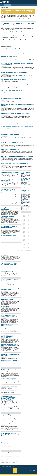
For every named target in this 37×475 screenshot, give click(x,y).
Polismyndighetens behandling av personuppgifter (7, 217)
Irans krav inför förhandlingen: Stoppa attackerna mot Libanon (17, 156)
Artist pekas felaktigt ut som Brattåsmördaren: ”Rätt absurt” (9, 316)
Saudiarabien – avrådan (7, 299)
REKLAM (24, 250)
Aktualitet (11, 466)
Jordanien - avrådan (5, 306)
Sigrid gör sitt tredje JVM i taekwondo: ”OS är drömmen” (15, 113)
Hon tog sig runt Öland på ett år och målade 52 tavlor (14, 32)
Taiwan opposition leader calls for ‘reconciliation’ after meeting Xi (7, 271)
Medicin (3, 277)
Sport (2, 242)
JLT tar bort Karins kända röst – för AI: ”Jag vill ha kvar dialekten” (17, 24)
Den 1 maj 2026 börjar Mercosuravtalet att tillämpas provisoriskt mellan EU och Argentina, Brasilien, (8, 398)
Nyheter (8, 5)
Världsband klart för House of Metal (10, 134)
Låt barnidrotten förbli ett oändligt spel (11, 98)
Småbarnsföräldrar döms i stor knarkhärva (12, 48)
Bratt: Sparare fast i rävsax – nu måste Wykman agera (9, 227)
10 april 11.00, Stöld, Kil (25, 184)
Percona (34, 470)
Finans (2, 368)
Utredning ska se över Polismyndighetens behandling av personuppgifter (9, 208)
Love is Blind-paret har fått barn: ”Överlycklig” (13, 90)
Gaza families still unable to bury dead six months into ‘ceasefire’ (9, 264)
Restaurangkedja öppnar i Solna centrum (9, 453)
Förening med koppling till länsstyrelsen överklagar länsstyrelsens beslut (7, 336)
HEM (2, 5)
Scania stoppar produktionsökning (10, 149)
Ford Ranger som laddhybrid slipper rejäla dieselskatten (10, 355)
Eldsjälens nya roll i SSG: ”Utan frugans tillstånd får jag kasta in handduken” (17, 105)
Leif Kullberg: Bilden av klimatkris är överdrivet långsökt (15, 84)
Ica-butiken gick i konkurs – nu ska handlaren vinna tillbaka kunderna (10, 415)
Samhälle (28, 5)
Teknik (2, 352)
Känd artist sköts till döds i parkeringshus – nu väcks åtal (10, 199)
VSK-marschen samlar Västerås (9, 56)
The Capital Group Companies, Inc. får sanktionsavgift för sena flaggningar (8, 379)
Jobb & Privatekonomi (6, 224)
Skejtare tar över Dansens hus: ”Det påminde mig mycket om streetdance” (10, 325)
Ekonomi (14, 5)
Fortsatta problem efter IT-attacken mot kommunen (14, 72)
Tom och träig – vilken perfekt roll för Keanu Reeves (14, 163)
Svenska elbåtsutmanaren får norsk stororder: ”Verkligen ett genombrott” (10, 361)
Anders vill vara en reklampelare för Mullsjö (12, 142)
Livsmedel (3, 431)
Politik (3, 261)
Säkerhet (21, 5)
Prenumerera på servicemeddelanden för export (10, 406)
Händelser (24, 170)
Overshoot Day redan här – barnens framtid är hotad (14, 120)
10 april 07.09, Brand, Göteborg (25, 191)
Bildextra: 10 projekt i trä (5, 459)
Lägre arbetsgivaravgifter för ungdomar (8, 390)
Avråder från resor (6, 297)
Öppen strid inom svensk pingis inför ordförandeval (9, 244)
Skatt (2, 384)
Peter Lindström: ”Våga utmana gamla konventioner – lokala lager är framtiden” (9, 423)
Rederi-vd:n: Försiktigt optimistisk (10, 172)
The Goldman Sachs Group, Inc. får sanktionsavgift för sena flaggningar (10, 370)
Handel (3, 412)
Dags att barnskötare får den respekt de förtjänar (13, 79)
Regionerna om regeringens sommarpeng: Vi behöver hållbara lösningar (10, 289)
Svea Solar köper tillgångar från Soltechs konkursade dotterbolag (9, 180)
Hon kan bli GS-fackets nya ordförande (8, 235)
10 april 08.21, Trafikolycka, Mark (24, 205)
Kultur (3, 313)
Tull (2, 394)
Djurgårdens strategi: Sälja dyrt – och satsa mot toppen (10, 253)
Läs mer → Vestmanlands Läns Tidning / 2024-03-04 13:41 (25, 18)
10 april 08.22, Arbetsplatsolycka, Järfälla (24, 199)
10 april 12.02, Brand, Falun (25, 173)
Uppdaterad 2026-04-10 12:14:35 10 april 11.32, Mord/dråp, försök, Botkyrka (25, 179)
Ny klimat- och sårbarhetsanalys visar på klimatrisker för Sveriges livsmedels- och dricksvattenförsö (9, 443)
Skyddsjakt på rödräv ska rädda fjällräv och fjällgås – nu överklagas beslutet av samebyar (10, 345)
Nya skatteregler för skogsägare (9, 386)
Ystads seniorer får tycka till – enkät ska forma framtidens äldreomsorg (16, 40)
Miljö (2, 333)
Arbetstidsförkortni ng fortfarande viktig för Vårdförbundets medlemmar (9, 281)
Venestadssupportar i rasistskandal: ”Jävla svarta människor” (17, 126)
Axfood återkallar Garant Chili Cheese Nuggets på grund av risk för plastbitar (10, 435)
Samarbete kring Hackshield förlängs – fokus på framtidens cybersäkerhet (9, 191)
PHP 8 (31, 470)
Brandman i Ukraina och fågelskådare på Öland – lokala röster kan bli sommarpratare (17, 64)
